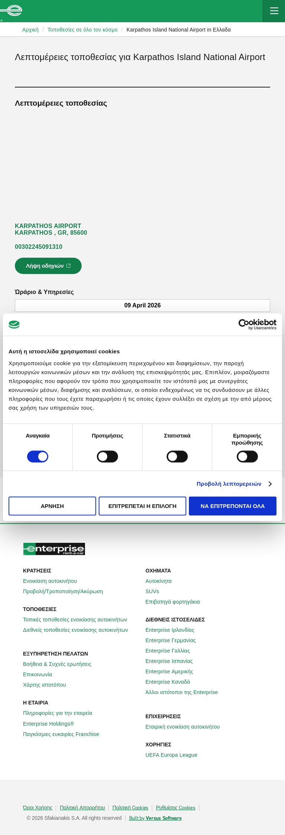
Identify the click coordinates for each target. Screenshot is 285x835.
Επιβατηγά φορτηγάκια (176, 602)
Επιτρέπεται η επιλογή (142, 506)
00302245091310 (38, 247)
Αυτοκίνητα (162, 581)
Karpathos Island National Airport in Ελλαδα (179, 30)
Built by (155, 818)
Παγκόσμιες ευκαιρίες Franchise (65, 734)
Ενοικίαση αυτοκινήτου (54, 581)
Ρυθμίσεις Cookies (175, 808)
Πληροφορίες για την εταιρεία (62, 713)
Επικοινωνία (41, 674)
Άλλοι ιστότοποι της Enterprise (185, 692)
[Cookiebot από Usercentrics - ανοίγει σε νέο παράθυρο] (244, 324)
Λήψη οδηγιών (49, 268)
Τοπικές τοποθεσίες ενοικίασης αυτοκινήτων (79, 620)
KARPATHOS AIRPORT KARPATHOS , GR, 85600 (51, 229)
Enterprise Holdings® (52, 724)
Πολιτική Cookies (130, 808)
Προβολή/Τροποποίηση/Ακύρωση (67, 591)
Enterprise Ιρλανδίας (174, 630)
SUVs (156, 591)
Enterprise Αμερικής (173, 671)
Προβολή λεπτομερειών (229, 484)
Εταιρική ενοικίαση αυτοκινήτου (186, 727)
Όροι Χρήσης (37, 808)
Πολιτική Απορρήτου (82, 808)
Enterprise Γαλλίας (171, 651)
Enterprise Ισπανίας (173, 661)
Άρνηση (52, 506)
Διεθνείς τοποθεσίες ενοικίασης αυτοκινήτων (79, 630)
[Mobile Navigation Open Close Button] (274, 11)
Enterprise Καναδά (171, 682)
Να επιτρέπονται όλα (233, 506)
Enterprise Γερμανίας (174, 640)
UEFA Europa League (175, 755)
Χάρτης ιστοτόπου (48, 685)
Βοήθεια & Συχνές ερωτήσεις (61, 664)
